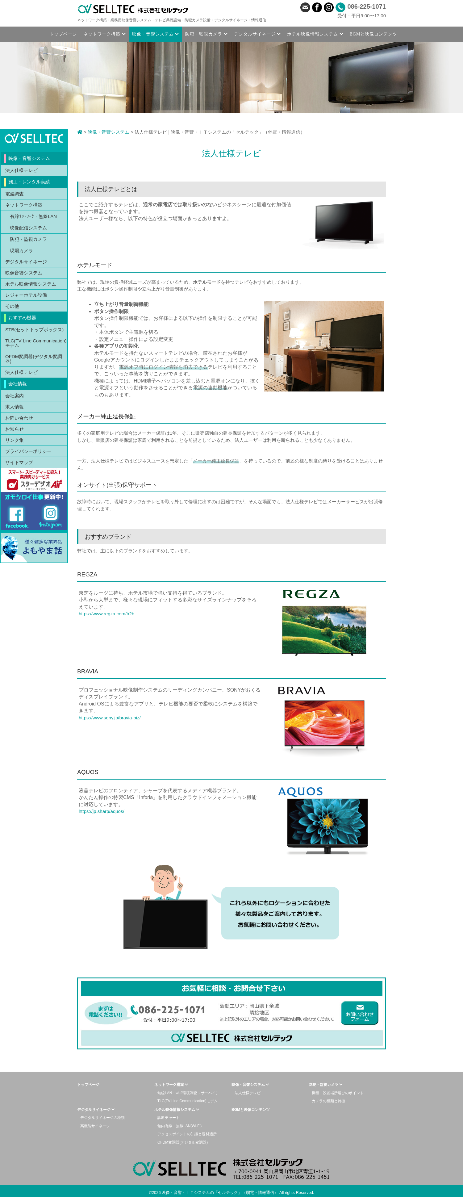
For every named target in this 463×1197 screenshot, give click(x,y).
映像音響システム (23, 272)
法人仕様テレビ (21, 170)
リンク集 (14, 440)
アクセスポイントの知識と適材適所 (187, 1134)
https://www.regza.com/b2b (106, 613)
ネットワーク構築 (23, 204)
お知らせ (14, 429)
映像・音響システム (108, 132)
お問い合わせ (19, 418)
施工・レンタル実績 (29, 181)
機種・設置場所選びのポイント (338, 1093)
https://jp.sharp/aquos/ (101, 811)
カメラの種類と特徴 (328, 1101)
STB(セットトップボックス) (34, 329)
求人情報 (14, 406)
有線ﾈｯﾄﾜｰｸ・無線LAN (33, 216)
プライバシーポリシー (28, 451)
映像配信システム (28, 227)
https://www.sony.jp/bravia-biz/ (110, 717)
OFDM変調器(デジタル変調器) (33, 359)
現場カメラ (21, 250)
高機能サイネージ (95, 1126)
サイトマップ (19, 462)
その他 (12, 306)
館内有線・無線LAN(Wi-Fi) (179, 1126)
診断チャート (168, 1117)
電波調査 (14, 193)
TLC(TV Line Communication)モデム (35, 343)
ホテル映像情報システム (30, 284)
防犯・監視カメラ (28, 239)
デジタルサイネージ (26, 261)
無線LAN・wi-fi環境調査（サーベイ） (188, 1093)
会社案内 (14, 395)
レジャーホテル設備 (26, 295)
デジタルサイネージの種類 (102, 1117)
